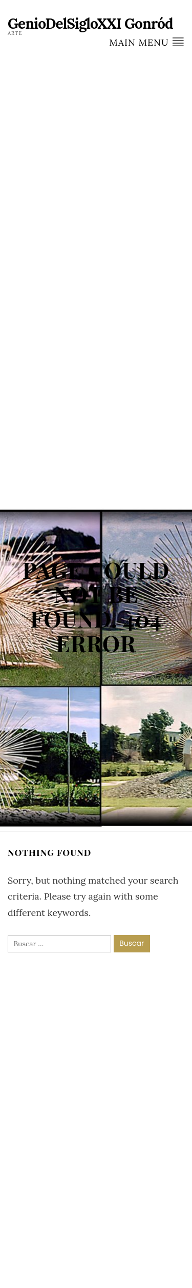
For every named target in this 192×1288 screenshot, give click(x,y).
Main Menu (146, 41)
